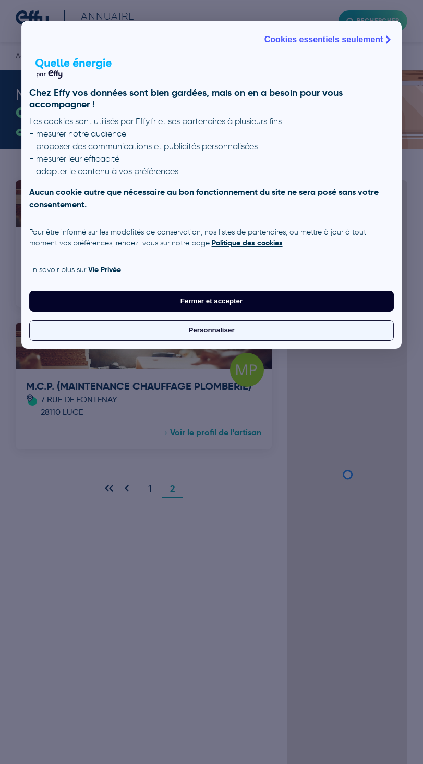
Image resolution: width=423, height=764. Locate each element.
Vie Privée (104, 269)
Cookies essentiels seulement (329, 39)
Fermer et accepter (211, 301)
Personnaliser (211, 330)
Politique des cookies (247, 243)
